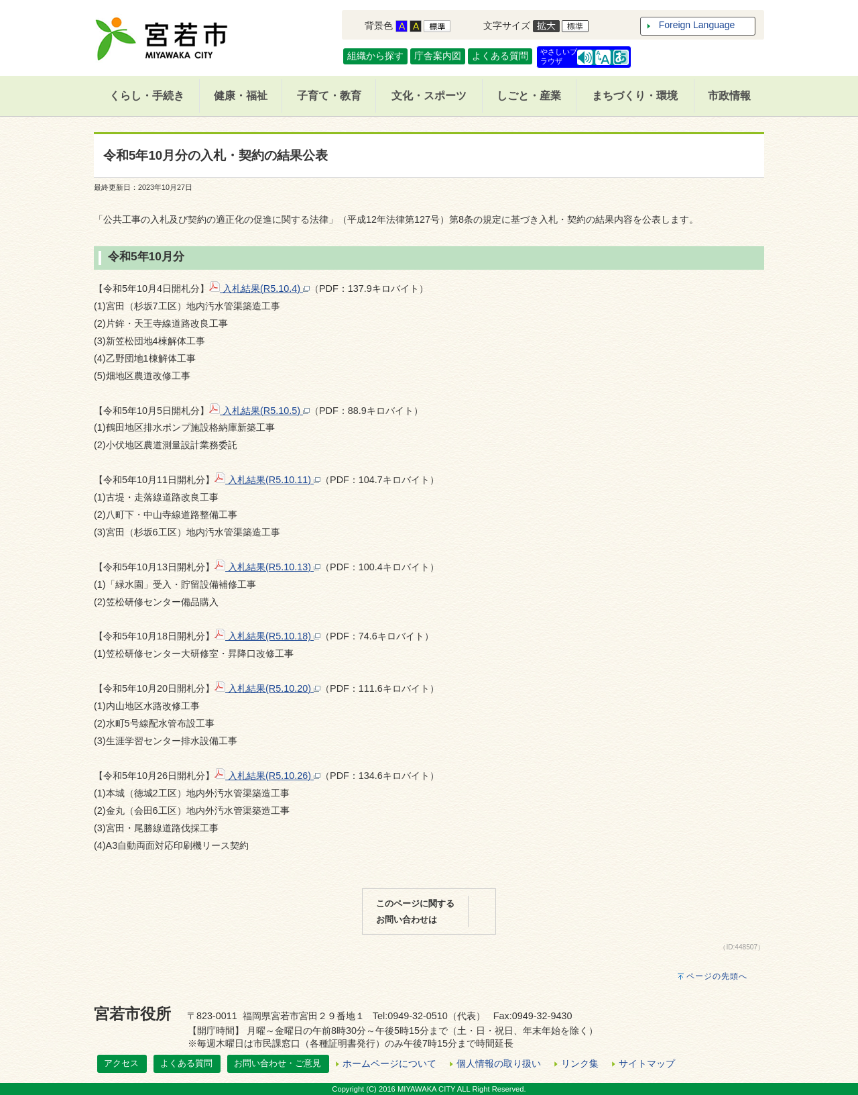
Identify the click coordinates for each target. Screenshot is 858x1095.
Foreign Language (697, 24)
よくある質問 (500, 55)
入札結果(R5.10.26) (267, 775)
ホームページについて (389, 1063)
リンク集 (580, 1063)
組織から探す (375, 55)
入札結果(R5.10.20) (267, 688)
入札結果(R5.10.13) (267, 567)
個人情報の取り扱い (498, 1063)
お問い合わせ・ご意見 (277, 1063)
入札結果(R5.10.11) (267, 479)
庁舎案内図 (437, 55)
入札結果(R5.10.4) (259, 288)
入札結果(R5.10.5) (259, 410)
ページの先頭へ (716, 976)
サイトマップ (647, 1063)
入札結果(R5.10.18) (267, 636)
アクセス (121, 1063)
